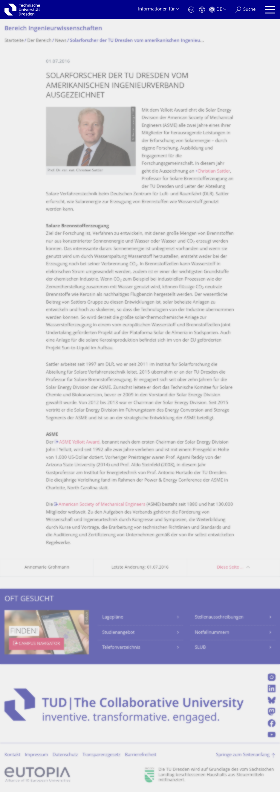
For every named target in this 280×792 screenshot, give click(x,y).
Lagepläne (112, 617)
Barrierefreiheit (140, 755)
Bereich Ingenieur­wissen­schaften (53, 29)
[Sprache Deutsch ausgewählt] (217, 9)
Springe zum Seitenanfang (243, 755)
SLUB (200, 647)
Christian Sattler (214, 171)
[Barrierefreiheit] (202, 10)
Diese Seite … (230, 567)
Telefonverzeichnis (121, 647)
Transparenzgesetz (101, 755)
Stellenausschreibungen (219, 617)
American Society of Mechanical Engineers (102, 504)
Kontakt (12, 755)
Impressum (36, 755)
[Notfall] (191, 10)
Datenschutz (65, 755)
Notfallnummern (212, 632)
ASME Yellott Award (79, 442)
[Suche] (245, 9)
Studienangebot (118, 632)
